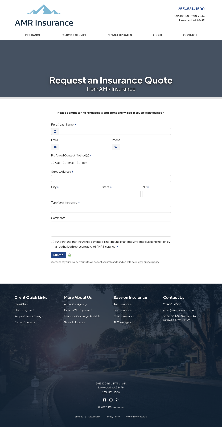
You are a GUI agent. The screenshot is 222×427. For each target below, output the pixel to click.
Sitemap (79, 416)
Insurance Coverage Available (82, 316)
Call (57, 162)
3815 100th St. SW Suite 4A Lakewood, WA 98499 (179, 317)
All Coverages (122, 322)
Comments (58, 218)
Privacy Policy (113, 416)
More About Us (78, 297)
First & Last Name (63, 124)
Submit (58, 255)
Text (84, 162)
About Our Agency (75, 304)
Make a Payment (24, 310)
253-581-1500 (191, 8)
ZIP (145, 187)
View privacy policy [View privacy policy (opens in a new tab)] (148, 261)
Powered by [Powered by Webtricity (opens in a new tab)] (136, 416)
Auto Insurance (123, 304)
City (55, 187)
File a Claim (21, 304)
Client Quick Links (31, 297)
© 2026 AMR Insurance (111, 407)
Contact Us (173, 297)
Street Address (62, 171)
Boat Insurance (123, 310)
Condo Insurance (124, 316)
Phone (116, 140)
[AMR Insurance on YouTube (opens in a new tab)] (111, 400)
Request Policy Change (29, 316)
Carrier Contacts (25, 322)
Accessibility (94, 416)
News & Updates (74, 322)
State (107, 187)
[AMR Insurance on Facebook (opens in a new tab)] (105, 400)
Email (54, 140)
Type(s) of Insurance (65, 202)
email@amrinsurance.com (179, 310)
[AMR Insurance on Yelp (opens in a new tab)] (117, 400)
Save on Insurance (130, 297)
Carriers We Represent (78, 310)
